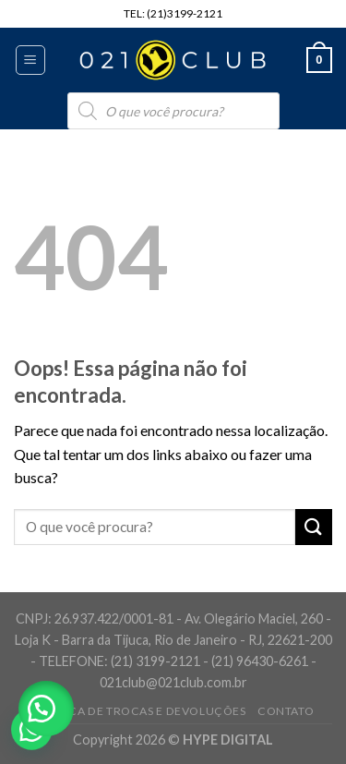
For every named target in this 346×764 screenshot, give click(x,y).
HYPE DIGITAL (228, 739)
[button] (46, 708)
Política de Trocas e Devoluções (139, 711)
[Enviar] (313, 527)
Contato (285, 711)
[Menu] (31, 60)
